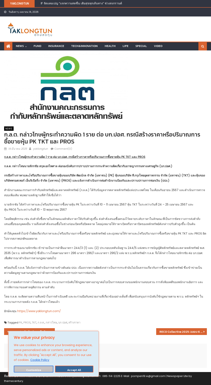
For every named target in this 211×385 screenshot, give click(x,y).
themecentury (13, 381)
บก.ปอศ (62, 322)
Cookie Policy (39, 360)
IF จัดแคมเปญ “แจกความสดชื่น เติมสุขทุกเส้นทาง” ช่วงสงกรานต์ (81, 3)
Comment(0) (63, 149)
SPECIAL (141, 46)
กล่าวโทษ (51, 322)
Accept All (74, 370)
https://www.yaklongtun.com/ (39, 311)
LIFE (125, 46)
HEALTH (110, 46)
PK (20, 322)
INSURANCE (56, 46)
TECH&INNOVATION (84, 46)
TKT (34, 322)
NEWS (20, 46)
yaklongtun (40, 149)
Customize (33, 370)
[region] (53, 354)
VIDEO (158, 46)
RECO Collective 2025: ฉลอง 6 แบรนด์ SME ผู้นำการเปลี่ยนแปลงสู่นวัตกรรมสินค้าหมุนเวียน (183, 332)
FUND (37, 46)
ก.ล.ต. (41, 322)
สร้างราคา (74, 322)
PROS (27, 322)
